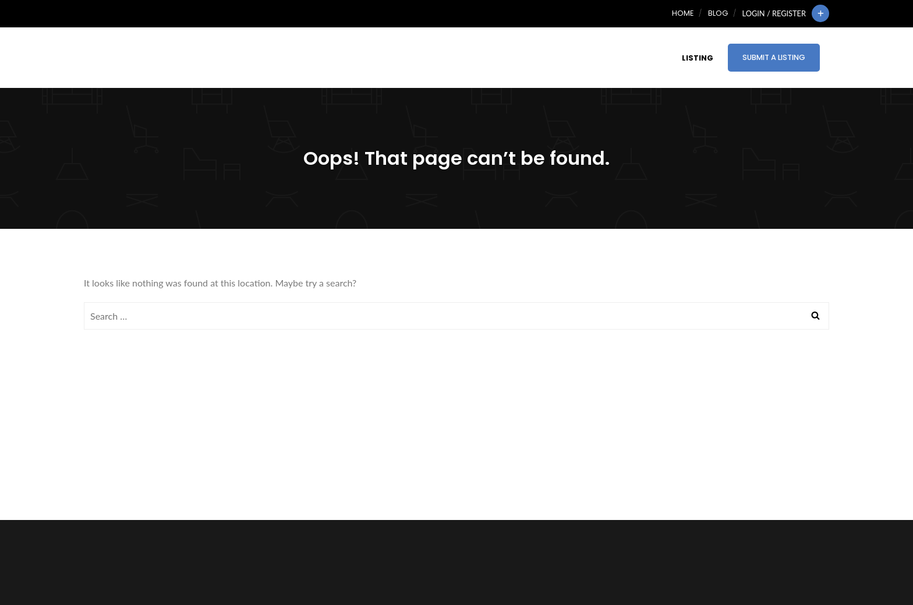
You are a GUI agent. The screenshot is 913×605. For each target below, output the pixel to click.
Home (682, 13)
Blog (718, 13)
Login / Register (774, 13)
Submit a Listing (773, 57)
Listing (697, 58)
